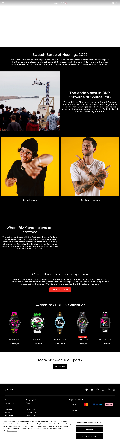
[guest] (113, 3)
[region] (60, 429)
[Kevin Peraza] (30, 200)
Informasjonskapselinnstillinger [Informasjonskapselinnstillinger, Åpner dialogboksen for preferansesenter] (89, 422)
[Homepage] (60, 3)
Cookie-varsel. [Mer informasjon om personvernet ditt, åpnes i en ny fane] (12, 431)
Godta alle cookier (89, 436)
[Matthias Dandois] (90, 200)
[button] (3, 3)
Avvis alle (89, 429)
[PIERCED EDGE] (105, 328)
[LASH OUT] (37, 328)
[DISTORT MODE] (15, 328)
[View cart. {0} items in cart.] (117, 3)
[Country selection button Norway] (9, 389)
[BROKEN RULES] (60, 328)
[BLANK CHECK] (83, 328)
